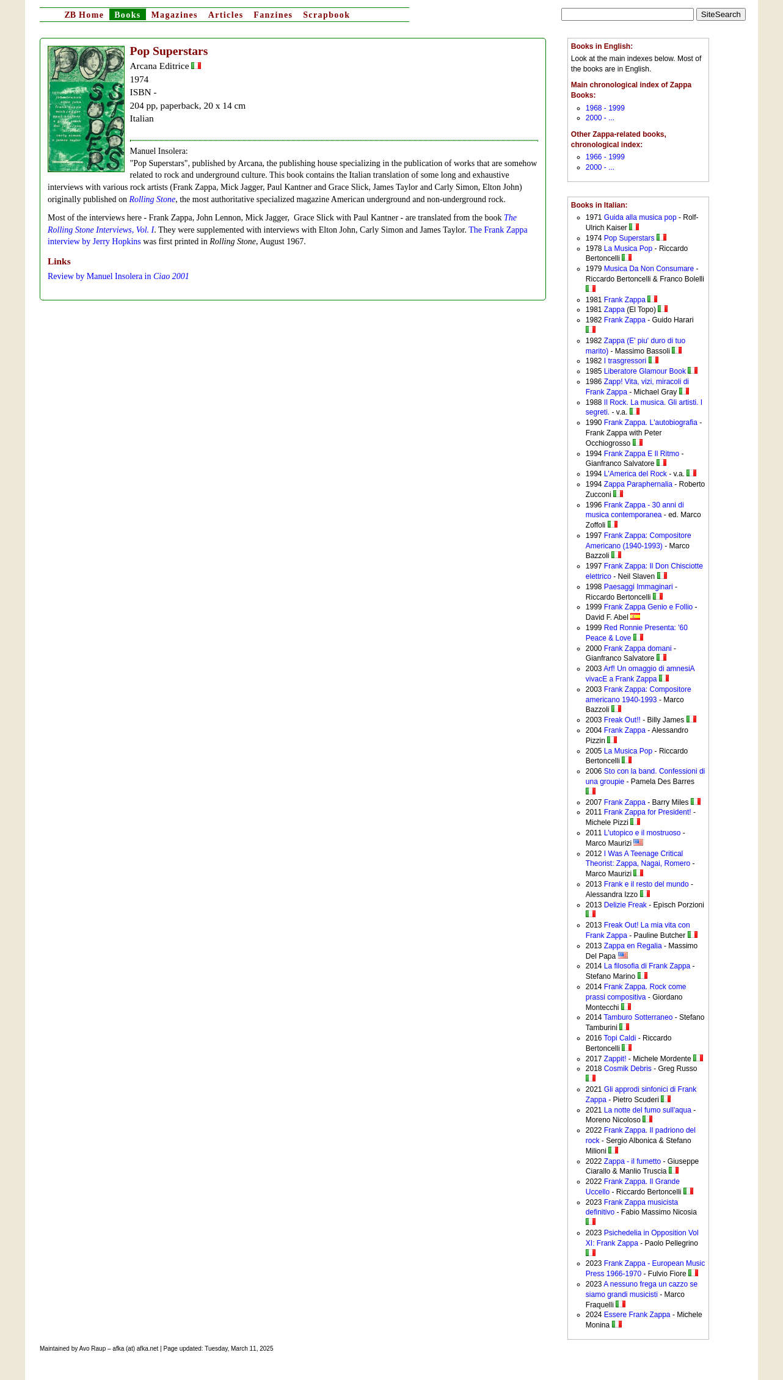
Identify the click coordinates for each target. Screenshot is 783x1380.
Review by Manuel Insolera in (118, 276)
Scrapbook (326, 15)
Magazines (174, 15)
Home (84, 15)
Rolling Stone (152, 199)
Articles (226, 15)
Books (127, 15)
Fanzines (273, 15)
